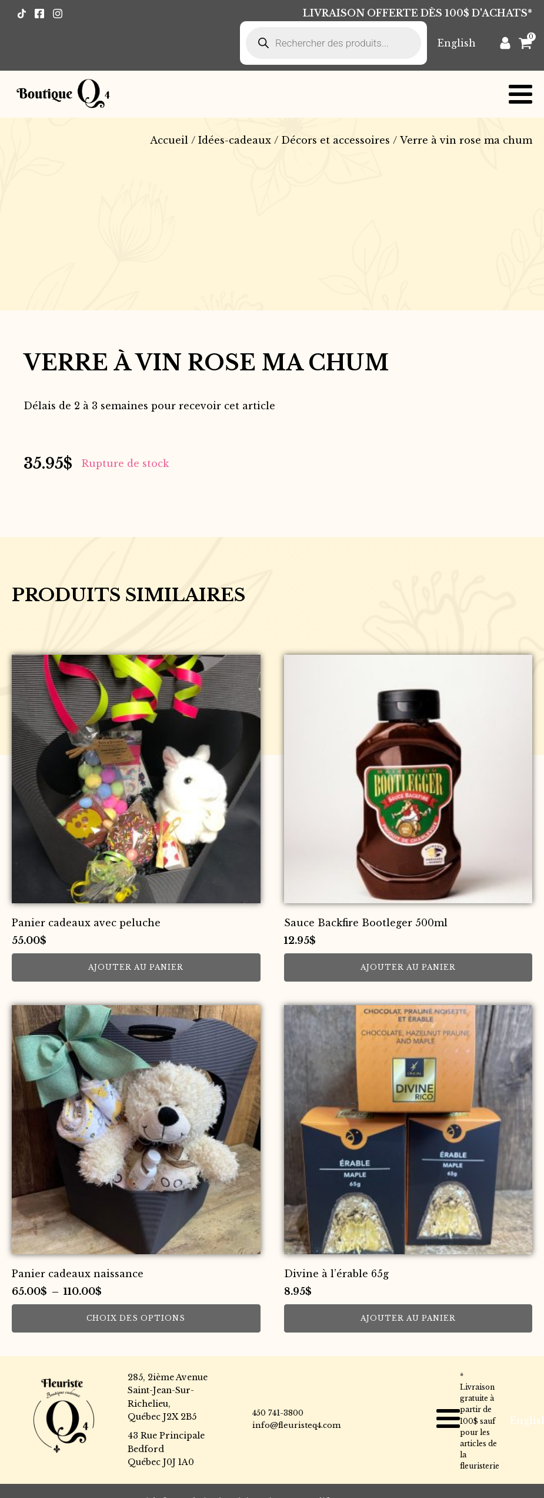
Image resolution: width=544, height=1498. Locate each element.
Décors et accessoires (335, 140)
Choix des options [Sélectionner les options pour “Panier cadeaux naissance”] (135, 1318)
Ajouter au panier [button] (135, 967)
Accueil (169, 140)
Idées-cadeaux (234, 140)
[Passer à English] (457, 42)
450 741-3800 (277, 1413)
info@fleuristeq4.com (296, 1425)
